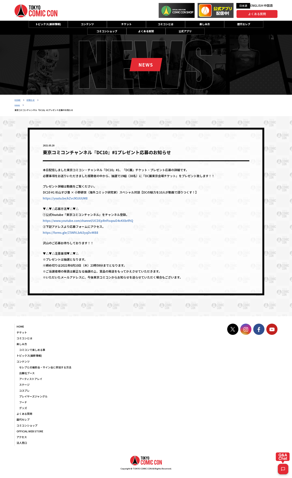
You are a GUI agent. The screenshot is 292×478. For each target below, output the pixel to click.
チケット (126, 24)
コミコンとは (165, 24)
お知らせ (30, 99)
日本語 (243, 5)
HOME (17, 99)
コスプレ (24, 390)
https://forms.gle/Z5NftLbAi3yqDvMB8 (70, 232)
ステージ (24, 384)
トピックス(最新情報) (48, 24)
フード (23, 402)
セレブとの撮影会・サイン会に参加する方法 (45, 367)
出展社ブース (27, 373)
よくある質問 (257, 14)
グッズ (23, 408)
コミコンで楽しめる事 (32, 350)
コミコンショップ (106, 31)
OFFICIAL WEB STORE (30, 431)
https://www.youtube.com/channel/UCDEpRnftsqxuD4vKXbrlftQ (88, 220)
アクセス (22, 437)
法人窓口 (22, 443)
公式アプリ (185, 31)
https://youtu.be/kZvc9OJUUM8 (65, 198)
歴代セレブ (243, 24)
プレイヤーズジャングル (33, 396)
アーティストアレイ (30, 379)
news (17, 104)
